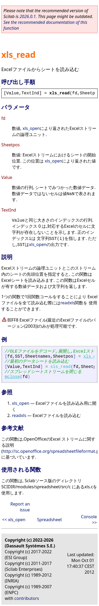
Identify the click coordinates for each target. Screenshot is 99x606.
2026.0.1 (28, 16)
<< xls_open (13, 519)
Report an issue (20, 507)
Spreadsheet (49, 519)
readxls (67, 303)
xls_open (31, 128)
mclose (12, 377)
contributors (27, 598)
